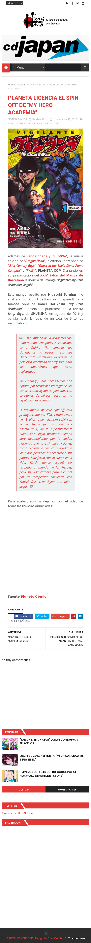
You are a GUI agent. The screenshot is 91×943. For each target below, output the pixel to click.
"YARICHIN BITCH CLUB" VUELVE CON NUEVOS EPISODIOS (49, 742)
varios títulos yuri (41, 256)
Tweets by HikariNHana (17, 813)
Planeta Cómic (33, 596)
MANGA (22, 119)
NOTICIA (21, 84)
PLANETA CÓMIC (50, 123)
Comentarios (67, 789)
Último (24, 789)
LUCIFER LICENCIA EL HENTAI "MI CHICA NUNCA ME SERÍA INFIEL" (51, 758)
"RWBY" (30, 270)
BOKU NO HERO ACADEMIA (24, 123)
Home (11, 84)
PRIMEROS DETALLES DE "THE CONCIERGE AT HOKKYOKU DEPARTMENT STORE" (48, 774)
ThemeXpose (76, 938)
